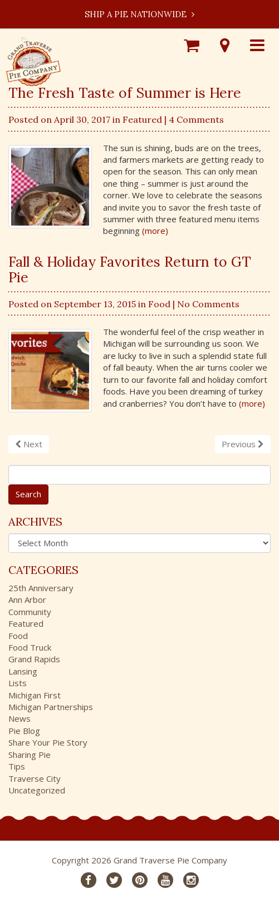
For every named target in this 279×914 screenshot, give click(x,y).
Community (29, 611)
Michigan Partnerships (50, 706)
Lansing (22, 671)
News (19, 718)
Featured (142, 119)
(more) (155, 230)
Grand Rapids (34, 659)
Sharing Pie (29, 754)
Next (28, 443)
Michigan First (34, 695)
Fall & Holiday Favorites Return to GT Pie (129, 269)
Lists (17, 682)
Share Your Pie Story (47, 742)
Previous (243, 443)
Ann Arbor (27, 599)
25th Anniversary (41, 587)
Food (159, 303)
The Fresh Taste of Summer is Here (124, 93)
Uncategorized (36, 790)
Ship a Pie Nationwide (139, 14)
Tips (16, 766)
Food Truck (29, 647)
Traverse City (34, 778)
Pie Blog (24, 730)
